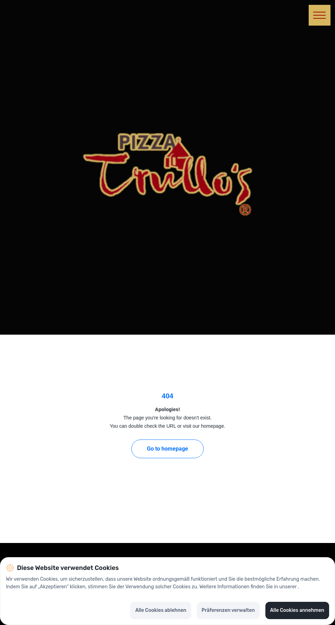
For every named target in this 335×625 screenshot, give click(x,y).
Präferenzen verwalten (228, 610)
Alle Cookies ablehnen (160, 610)
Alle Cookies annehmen (297, 610)
